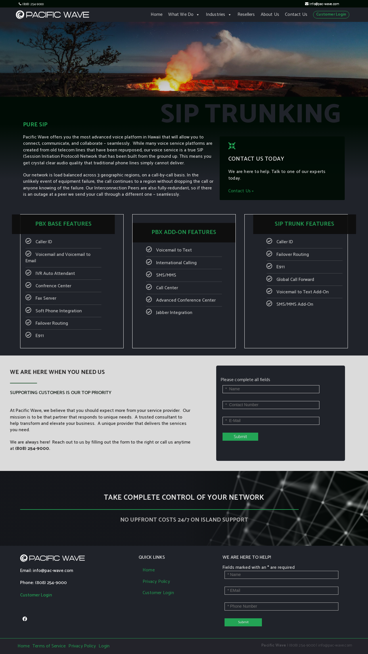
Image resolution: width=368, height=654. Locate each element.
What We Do (184, 14)
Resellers (246, 14)
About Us (270, 14)
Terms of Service (49, 646)
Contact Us (296, 14)
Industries (219, 14)
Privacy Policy (156, 581)
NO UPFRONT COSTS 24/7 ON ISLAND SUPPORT (184, 520)
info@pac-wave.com (324, 4)
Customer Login (331, 14)
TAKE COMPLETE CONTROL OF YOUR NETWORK (184, 498)
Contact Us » (236, 195)
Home (157, 14)
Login (104, 646)
